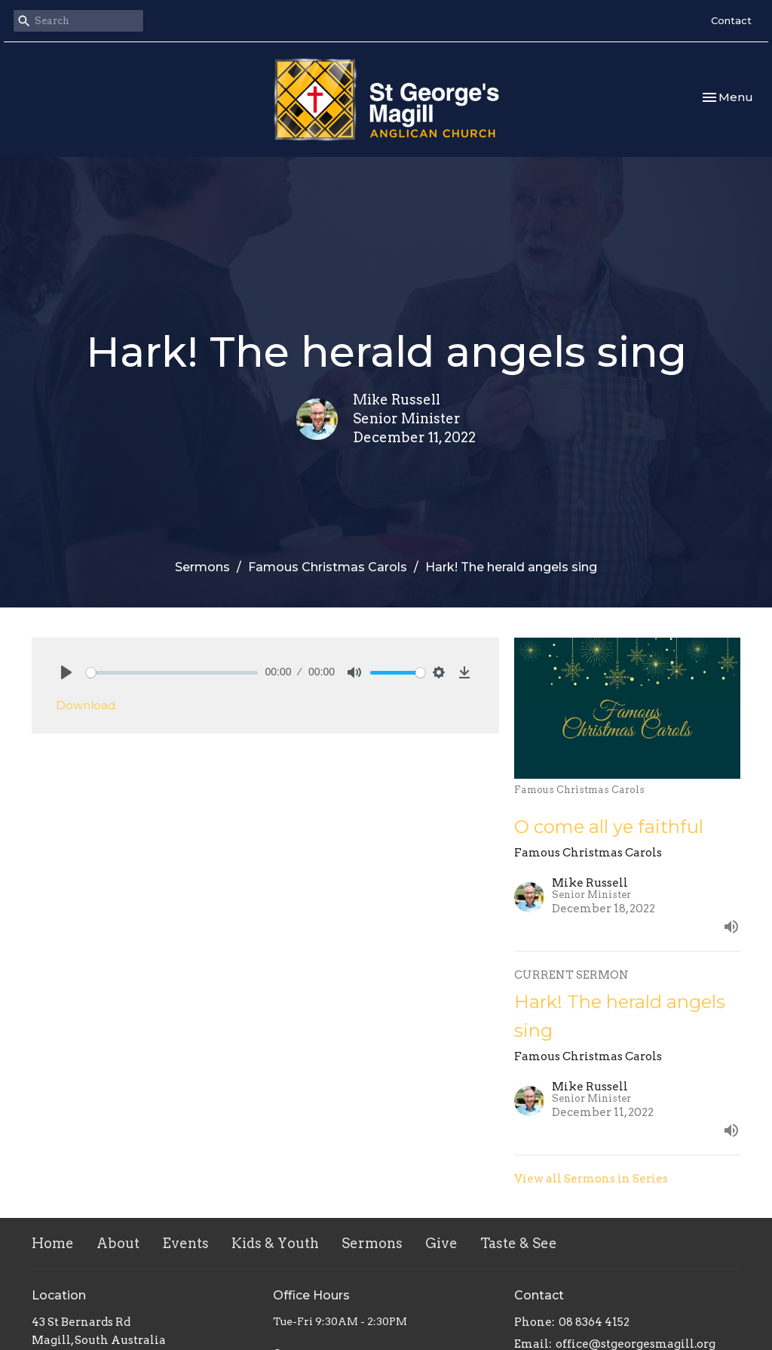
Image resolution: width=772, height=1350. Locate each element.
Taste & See (518, 1243)
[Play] (66, 672)
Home (53, 1243)
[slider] (172, 673)
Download (85, 705)
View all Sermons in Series (591, 1178)
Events (185, 1243)
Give (441, 1243)
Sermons (202, 567)
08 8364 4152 (594, 1322)
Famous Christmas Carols (327, 567)
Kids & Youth (275, 1243)
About (117, 1243)
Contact (731, 20)
